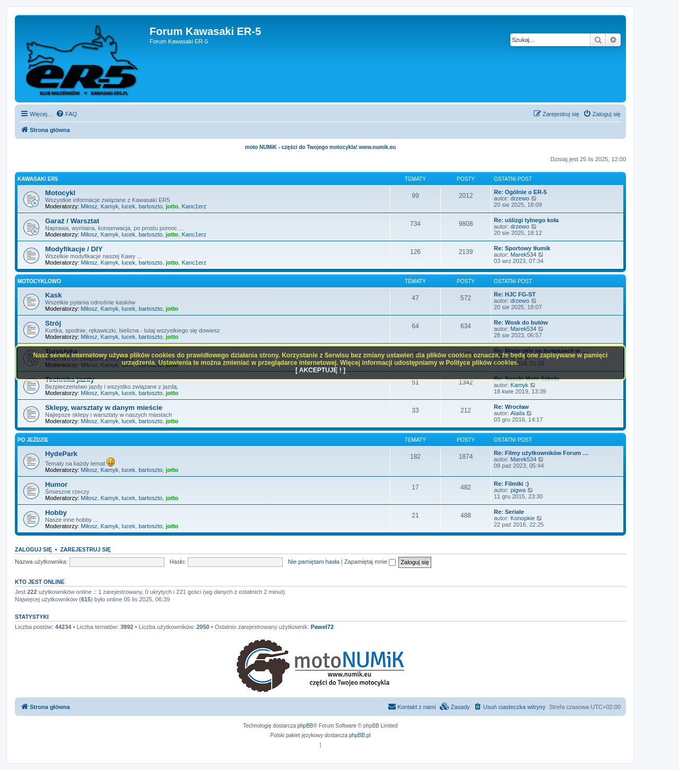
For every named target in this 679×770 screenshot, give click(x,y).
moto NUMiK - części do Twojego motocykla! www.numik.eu (320, 147)
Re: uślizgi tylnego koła (526, 220)
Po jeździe (33, 440)
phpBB (306, 726)
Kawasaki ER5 (38, 179)
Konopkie (522, 518)
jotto (172, 206)
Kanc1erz (193, 206)
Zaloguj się (33, 549)
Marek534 (523, 254)
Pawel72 (322, 627)
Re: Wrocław (511, 407)
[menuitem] (66, 114)
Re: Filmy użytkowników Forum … (541, 453)
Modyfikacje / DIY (73, 249)
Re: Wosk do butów (521, 322)
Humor (56, 484)
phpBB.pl (360, 735)
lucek (128, 206)
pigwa (518, 490)
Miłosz (89, 206)
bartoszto (150, 206)
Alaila (517, 413)
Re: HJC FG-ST (515, 294)
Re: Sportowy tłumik (522, 248)
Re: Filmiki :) (511, 483)
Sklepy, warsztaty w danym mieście (103, 408)
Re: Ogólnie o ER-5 (520, 192)
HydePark (61, 454)
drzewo (519, 198)
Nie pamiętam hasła (314, 561)
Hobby (56, 513)
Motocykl (60, 193)
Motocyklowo (39, 281)
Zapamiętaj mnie (370, 561)
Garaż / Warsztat (72, 221)
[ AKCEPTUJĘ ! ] (320, 370)
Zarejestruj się (85, 549)
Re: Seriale (509, 512)
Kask (53, 295)
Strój (53, 323)
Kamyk (110, 206)
